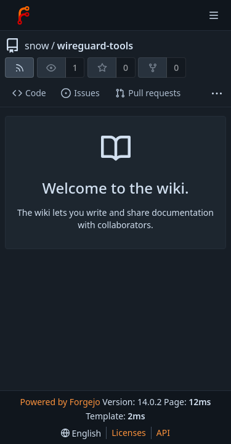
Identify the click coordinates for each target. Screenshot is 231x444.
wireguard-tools (95, 45)
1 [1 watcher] (75, 67)
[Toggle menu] (214, 15)
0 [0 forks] (176, 67)
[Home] (23, 15)
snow (37, 45)
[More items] (217, 93)
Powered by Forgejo (60, 402)
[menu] (81, 433)
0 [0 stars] (125, 67)
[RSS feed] (19, 67)
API (163, 432)
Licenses (128, 432)
